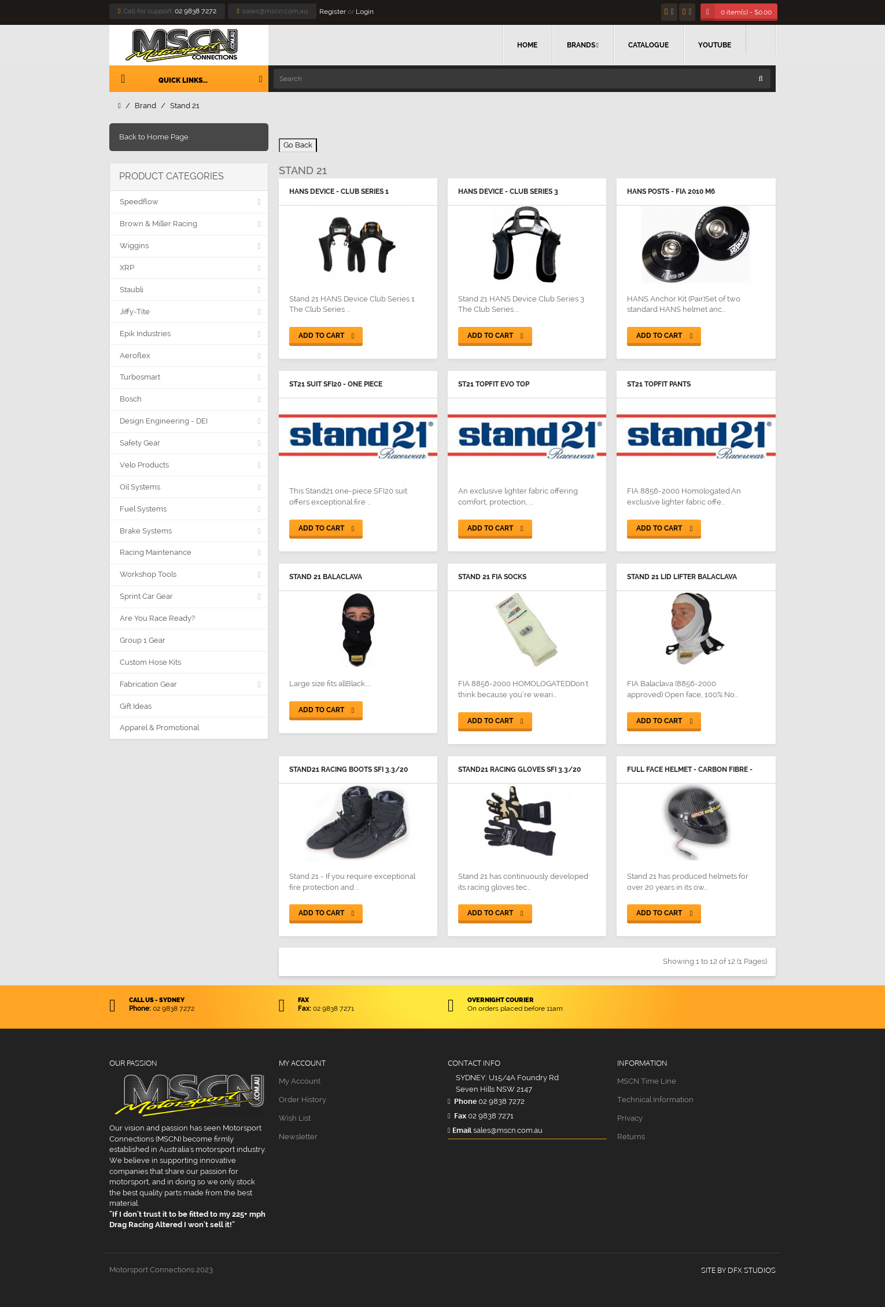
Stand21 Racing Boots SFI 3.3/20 (348, 769)
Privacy (630, 1118)
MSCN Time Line (646, 1081)
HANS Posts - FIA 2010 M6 (671, 191)
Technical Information (655, 1099)
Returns (631, 1136)
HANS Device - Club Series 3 (508, 191)
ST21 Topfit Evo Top (493, 384)
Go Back (297, 145)
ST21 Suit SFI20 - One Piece (335, 384)
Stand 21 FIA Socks (492, 577)
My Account (299, 1081)
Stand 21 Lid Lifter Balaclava (682, 577)
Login (365, 12)
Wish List (295, 1118)
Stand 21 (185, 105)
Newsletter (298, 1136)
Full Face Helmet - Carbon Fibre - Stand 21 (690, 770)
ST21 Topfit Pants (659, 384)
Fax (457, 1115)
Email (459, 1130)
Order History (302, 1099)
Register (332, 12)
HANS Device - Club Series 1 (339, 191)
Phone (462, 1101)
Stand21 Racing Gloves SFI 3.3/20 (519, 769)
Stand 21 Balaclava (325, 577)
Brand (145, 105)
